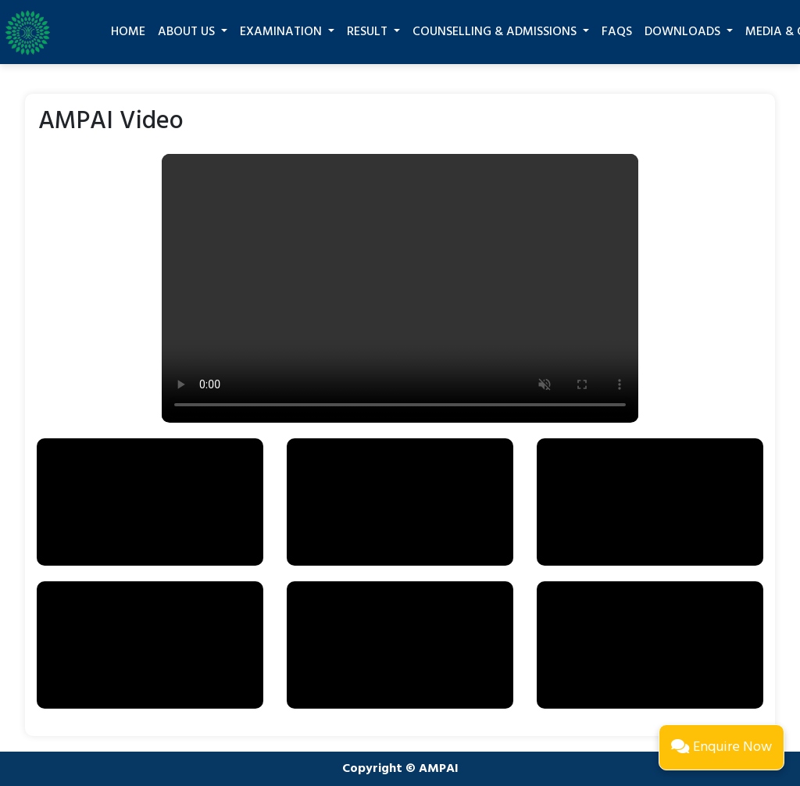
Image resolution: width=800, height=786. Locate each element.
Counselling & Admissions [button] (496, 32)
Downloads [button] (684, 32)
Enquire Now (721, 747)
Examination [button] (282, 32)
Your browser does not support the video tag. (400, 288)
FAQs (617, 32)
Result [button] (369, 32)
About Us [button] (188, 32)
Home (128, 32)
